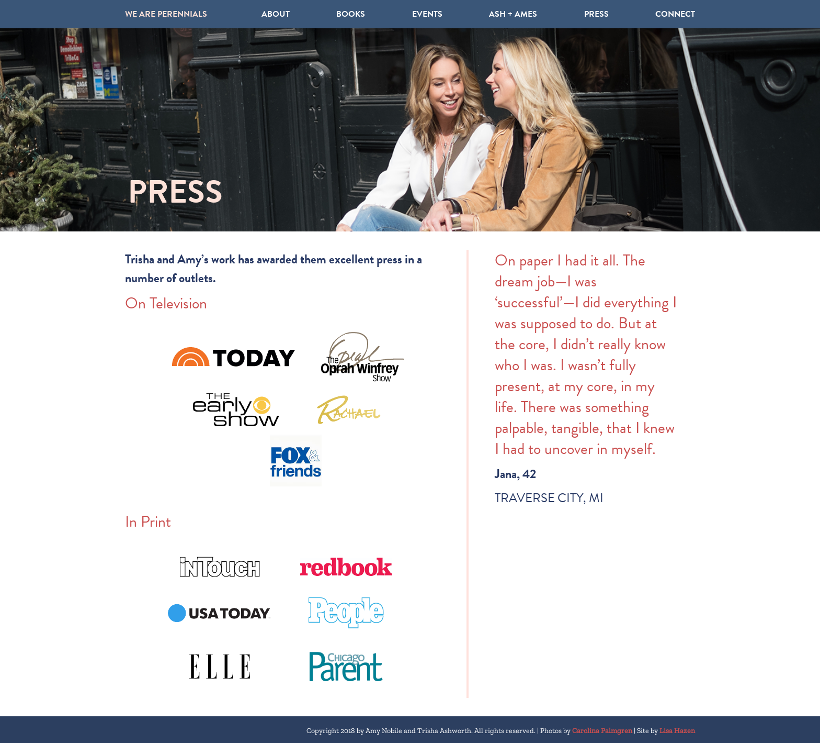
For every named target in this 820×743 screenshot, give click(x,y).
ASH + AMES (513, 14)
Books (350, 14)
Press (596, 14)
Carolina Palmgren (602, 730)
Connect (675, 14)
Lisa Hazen (677, 730)
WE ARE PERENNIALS (166, 14)
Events (427, 14)
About (275, 14)
